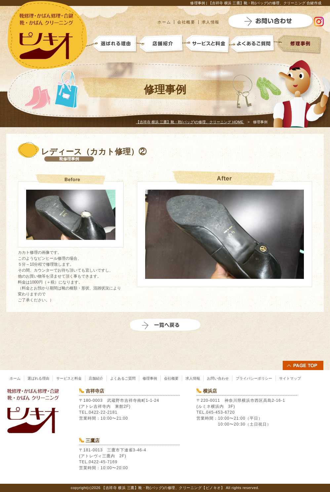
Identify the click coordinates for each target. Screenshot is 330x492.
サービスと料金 (69, 378)
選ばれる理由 (38, 378)
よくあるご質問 (123, 378)
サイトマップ (290, 378)
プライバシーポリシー (254, 378)
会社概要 (186, 22)
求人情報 (211, 22)
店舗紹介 (96, 378)
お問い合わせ (218, 378)
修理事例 (150, 378)
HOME (190, 122)
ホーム (164, 22)
